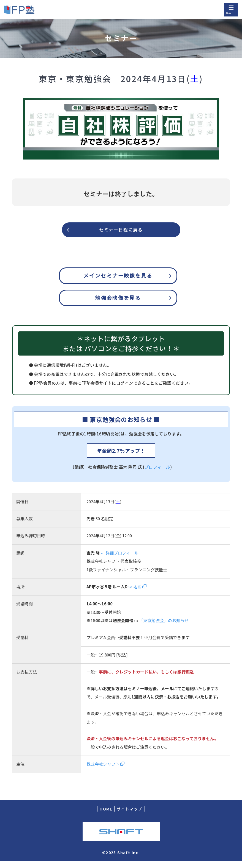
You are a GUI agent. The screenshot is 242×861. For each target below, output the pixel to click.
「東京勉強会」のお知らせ (164, 620)
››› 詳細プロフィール (119, 553)
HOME (106, 809)
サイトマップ (129, 809)
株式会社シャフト (105, 764)
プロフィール (157, 467)
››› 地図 (136, 586)
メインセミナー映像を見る (118, 275)
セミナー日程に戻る (121, 229)
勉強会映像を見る (118, 297)
